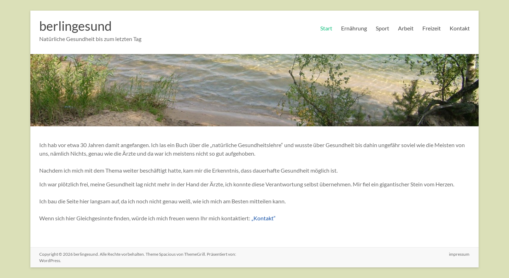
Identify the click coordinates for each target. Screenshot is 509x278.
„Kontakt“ (263, 218)
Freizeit (431, 28)
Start (326, 28)
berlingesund (75, 26)
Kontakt (460, 28)
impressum (459, 254)
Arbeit (406, 28)
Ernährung (354, 28)
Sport (382, 28)
